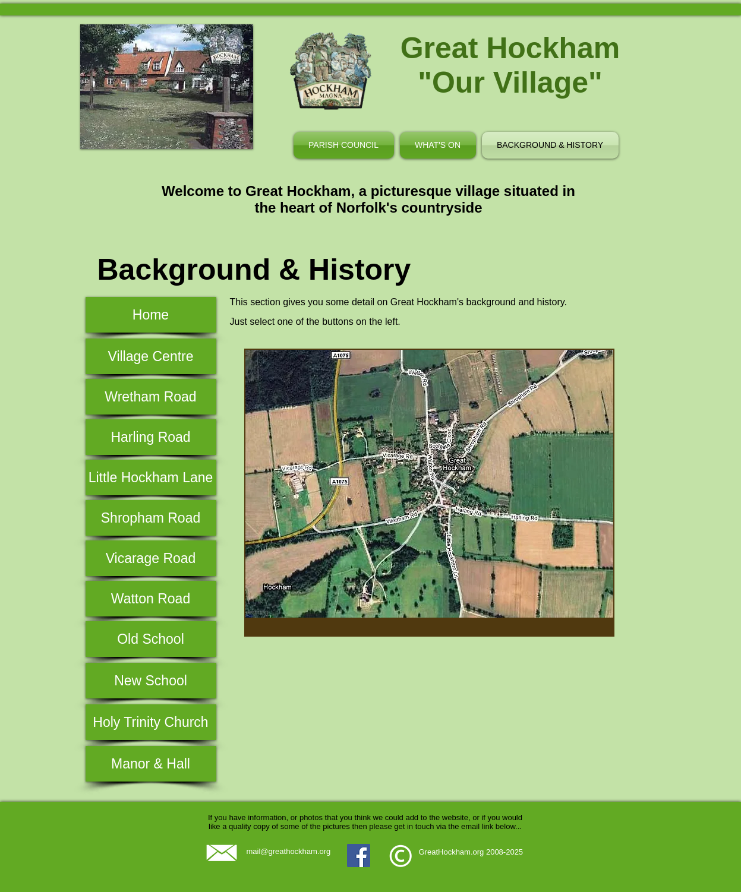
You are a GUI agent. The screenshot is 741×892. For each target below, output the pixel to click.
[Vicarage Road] (151, 558)
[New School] (151, 680)
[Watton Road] (151, 598)
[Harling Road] (151, 437)
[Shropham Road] (151, 518)
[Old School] (151, 639)
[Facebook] (358, 855)
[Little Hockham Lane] (151, 477)
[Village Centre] (151, 356)
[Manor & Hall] (151, 764)
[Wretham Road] (151, 397)
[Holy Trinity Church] (151, 722)
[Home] (151, 315)
